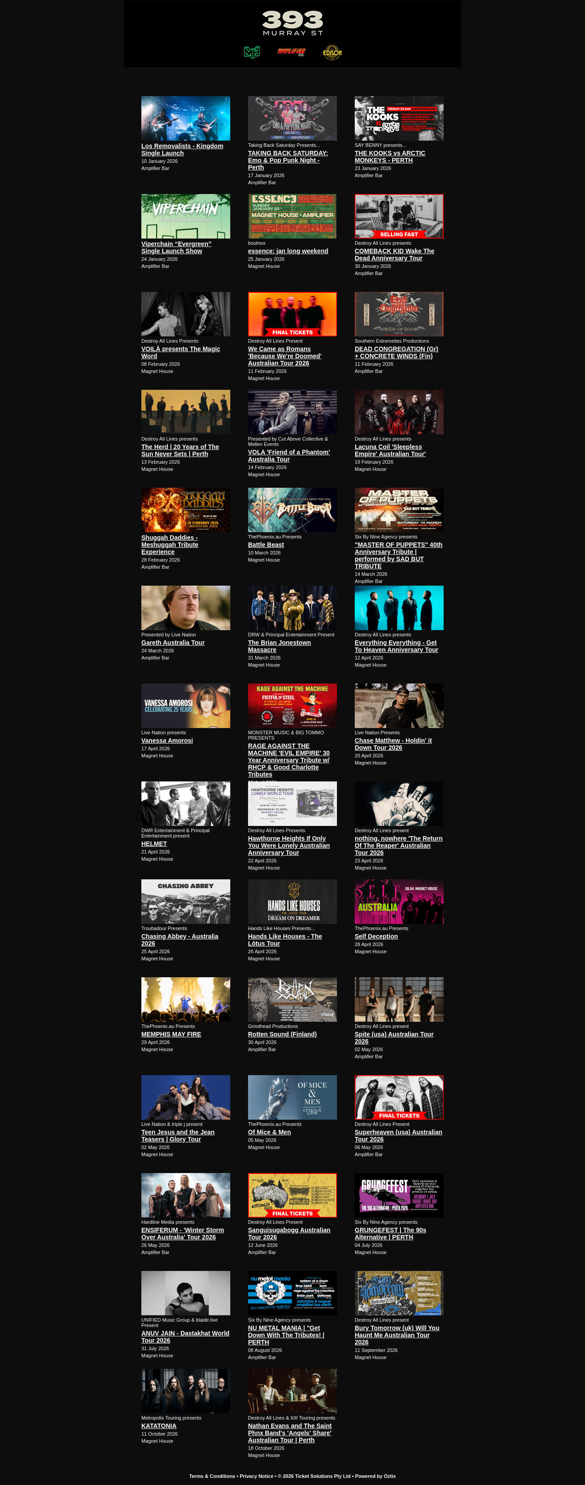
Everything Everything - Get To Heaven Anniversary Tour (396, 646)
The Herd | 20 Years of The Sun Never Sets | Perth (180, 450)
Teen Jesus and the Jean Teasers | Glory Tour (178, 1136)
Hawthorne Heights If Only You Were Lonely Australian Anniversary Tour (289, 845)
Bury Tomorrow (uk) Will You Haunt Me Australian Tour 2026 (397, 1335)
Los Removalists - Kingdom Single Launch (182, 149)
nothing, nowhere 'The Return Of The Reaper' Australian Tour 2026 (399, 845)
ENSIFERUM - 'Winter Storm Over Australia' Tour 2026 (182, 1233)
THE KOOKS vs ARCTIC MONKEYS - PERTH (390, 157)
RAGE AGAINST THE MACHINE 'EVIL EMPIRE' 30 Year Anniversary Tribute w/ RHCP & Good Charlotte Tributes (289, 760)
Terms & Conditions (212, 1476)
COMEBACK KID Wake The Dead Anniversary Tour (394, 254)
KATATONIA (158, 1425)
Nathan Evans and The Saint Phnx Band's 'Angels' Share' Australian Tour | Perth (290, 1433)
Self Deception (376, 936)
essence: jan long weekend (288, 251)
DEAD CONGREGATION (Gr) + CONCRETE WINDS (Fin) (396, 352)
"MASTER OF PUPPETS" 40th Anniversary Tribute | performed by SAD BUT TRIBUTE (399, 555)
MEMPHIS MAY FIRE (171, 1034)
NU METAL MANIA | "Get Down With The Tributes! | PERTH (286, 1335)
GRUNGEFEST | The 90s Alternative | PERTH (390, 1233)
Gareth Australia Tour (172, 642)
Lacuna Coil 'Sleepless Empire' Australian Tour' (390, 450)
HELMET (154, 843)
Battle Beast (266, 544)
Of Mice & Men (269, 1132)
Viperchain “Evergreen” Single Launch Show (176, 247)
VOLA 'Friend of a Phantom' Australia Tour (289, 456)
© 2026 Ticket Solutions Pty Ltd (314, 1476)
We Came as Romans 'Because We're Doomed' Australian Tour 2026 (284, 356)
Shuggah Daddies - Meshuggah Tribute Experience (169, 544)
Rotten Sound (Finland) (282, 1034)
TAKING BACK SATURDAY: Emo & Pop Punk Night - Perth (288, 160)
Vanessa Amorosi (167, 740)
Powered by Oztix (375, 1476)
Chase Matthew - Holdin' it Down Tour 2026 (393, 744)
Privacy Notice (256, 1476)
